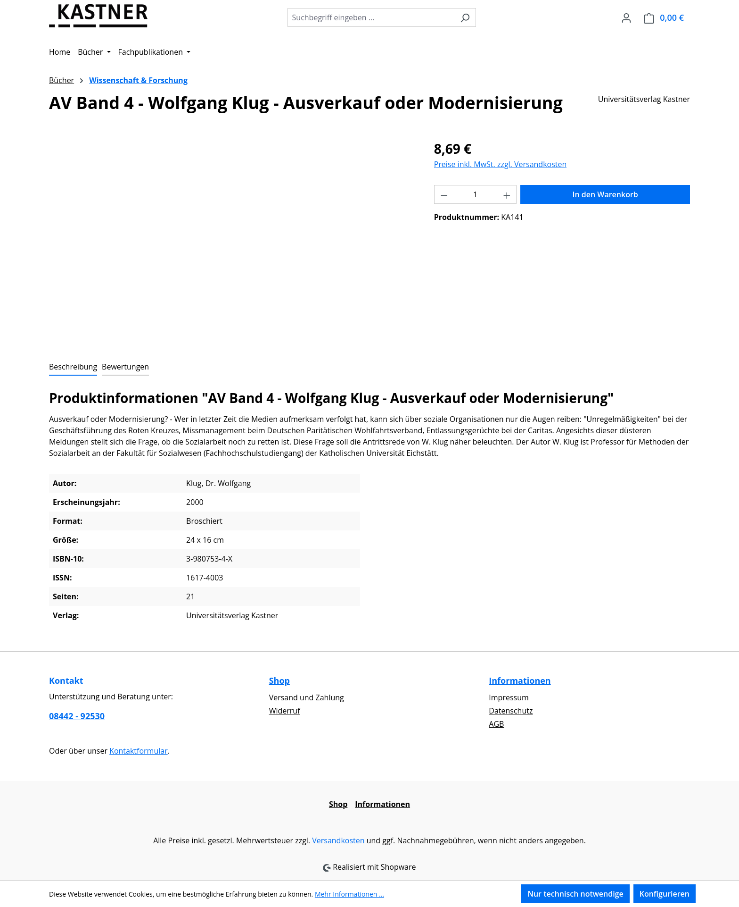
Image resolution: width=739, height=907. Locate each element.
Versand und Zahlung (306, 697)
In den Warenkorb (605, 194)
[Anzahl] (475, 194)
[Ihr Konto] (626, 17)
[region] (232, 240)
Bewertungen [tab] (125, 366)
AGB (496, 724)
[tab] (73, 367)
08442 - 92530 (77, 716)
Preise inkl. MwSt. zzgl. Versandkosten (500, 164)
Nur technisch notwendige (575, 894)
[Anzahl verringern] (444, 194)
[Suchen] (465, 17)
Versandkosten (338, 840)
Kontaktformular (138, 751)
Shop (279, 680)
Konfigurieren (665, 894)
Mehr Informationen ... (349, 894)
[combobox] (370, 17)
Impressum (508, 697)
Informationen (519, 680)
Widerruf (284, 710)
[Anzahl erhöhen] (507, 194)
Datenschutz (511, 710)
